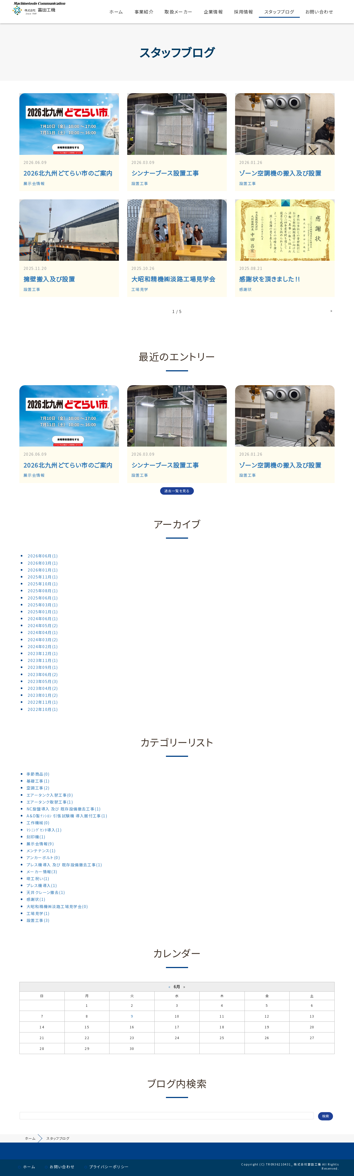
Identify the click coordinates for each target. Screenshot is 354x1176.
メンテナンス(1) (41, 850)
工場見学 (140, 289)
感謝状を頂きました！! (269, 278)
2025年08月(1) (43, 590)
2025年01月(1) (43, 611)
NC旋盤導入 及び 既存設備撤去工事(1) (64, 809)
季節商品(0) (38, 774)
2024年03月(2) (43, 639)
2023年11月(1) (43, 660)
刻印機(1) (36, 836)
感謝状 (245, 289)
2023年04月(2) (43, 688)
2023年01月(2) (43, 695)
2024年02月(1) (43, 646)
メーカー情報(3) (42, 871)
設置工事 (140, 183)
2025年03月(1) (43, 604)
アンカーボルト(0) (43, 857)
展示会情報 (34, 183)
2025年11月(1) (43, 577)
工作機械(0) (38, 822)
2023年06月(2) (43, 674)
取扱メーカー (178, 11)
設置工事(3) (38, 920)
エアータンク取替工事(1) (50, 802)
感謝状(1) (36, 899)
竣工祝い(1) (38, 878)
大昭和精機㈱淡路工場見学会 (173, 278)
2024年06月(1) (43, 618)
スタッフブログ (279, 11)
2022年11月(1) (43, 702)
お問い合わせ (319, 11)
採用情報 (243, 11)
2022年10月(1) (43, 709)
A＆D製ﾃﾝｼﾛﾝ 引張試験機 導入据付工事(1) (67, 815)
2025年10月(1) (43, 583)
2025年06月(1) (43, 598)
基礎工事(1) (38, 781)
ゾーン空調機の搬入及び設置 (280, 172)
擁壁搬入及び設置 (49, 278)
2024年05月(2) (43, 625)
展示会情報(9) (40, 843)
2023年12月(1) (43, 653)
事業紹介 (144, 11)
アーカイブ (177, 524)
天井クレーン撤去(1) (46, 892)
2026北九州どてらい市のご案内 (68, 172)
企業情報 (213, 11)
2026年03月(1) (43, 563)
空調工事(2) (38, 788)
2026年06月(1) (43, 556)
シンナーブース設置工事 (165, 172)
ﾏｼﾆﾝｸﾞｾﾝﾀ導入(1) (44, 830)
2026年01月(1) (43, 570)
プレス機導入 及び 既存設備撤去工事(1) (64, 864)
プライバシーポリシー (109, 1166)
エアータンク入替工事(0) (50, 795)
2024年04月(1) (43, 632)
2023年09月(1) (43, 667)
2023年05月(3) (43, 681)
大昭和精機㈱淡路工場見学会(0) (57, 906)
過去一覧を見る (177, 490)
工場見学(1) (38, 913)
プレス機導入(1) (42, 885)
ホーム (116, 11)
